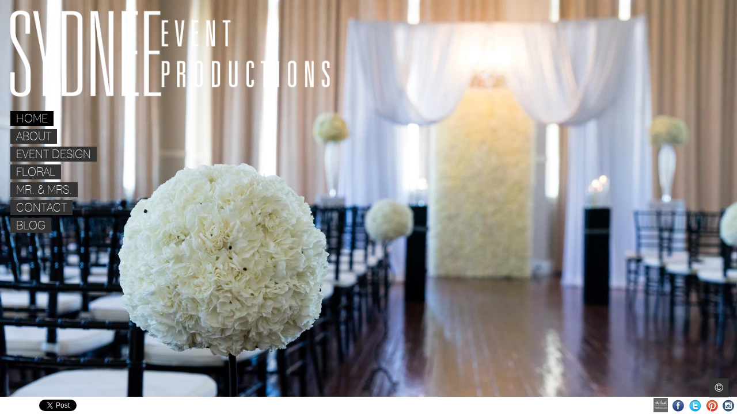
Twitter (695, 406)
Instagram (729, 406)
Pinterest (712, 406)
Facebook (679, 406)
